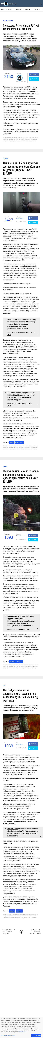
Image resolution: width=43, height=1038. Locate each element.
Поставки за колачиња (8, 1035)
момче (12, 661)
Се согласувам (36, 1035)
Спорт (10, 9)
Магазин (19, 9)
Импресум (6, 933)
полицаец (7, 236)
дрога (24, 770)
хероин (14, 774)
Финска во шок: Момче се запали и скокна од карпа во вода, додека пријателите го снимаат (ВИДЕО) (21, 476)
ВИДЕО (26, 652)
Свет (4, 685)
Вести (3, 9)
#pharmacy (29, 831)
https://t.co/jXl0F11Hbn (24, 625)
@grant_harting (13, 829)
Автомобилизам (8, 20)
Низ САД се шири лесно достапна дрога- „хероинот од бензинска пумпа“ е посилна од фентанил (20, 695)
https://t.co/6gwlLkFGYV (16, 400)
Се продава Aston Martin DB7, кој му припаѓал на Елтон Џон (21, 27)
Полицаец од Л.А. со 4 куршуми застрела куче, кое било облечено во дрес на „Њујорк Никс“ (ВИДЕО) (21, 168)
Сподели (33, 74)
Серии (36, 9)
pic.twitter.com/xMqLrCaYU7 (17, 329)
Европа (5, 466)
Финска (20, 661)
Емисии (27, 9)
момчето (28, 584)
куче (29, 236)
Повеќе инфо (22, 1032)
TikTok (39, 933)
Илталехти (9, 652)
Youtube (32, 933)
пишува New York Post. (28, 800)
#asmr (35, 831)
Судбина (5, 158)
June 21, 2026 (25, 629)
